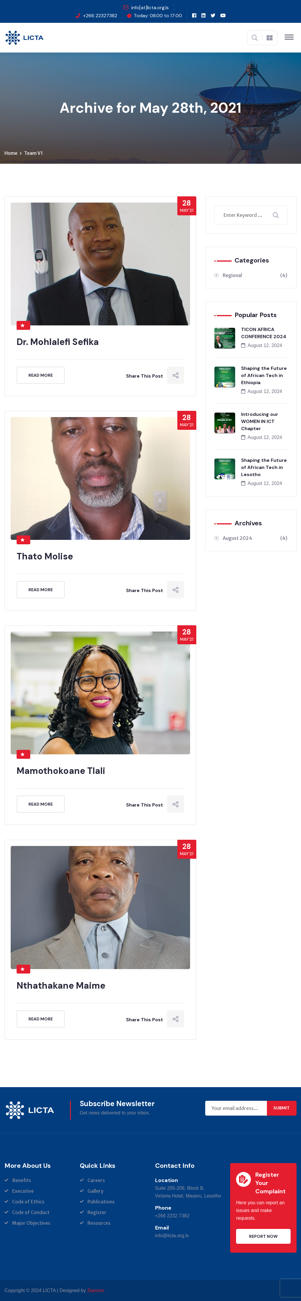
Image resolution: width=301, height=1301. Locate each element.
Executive (23, 1191)
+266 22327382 (100, 15)
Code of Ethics (28, 1202)
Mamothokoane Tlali (61, 771)
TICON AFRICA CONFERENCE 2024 (263, 333)
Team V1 (33, 153)
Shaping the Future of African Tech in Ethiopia (264, 375)
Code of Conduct (31, 1212)
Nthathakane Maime (61, 985)
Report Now (263, 1236)
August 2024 (255, 538)
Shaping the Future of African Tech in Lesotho (264, 467)
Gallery (95, 1191)
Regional (255, 275)
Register (96, 1212)
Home (10, 153)
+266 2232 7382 (172, 1215)
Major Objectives (31, 1223)
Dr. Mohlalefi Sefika (58, 342)
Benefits (21, 1180)
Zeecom (95, 1290)
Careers (96, 1180)
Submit (281, 1108)
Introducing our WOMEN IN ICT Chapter (259, 421)
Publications (101, 1202)
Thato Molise (45, 556)
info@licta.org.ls (172, 1235)
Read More (40, 375)
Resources (99, 1223)
